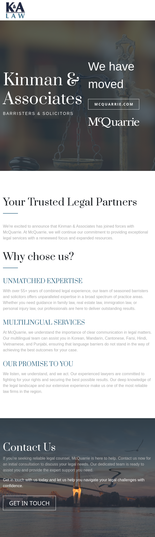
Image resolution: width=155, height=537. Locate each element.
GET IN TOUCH (29, 503)
